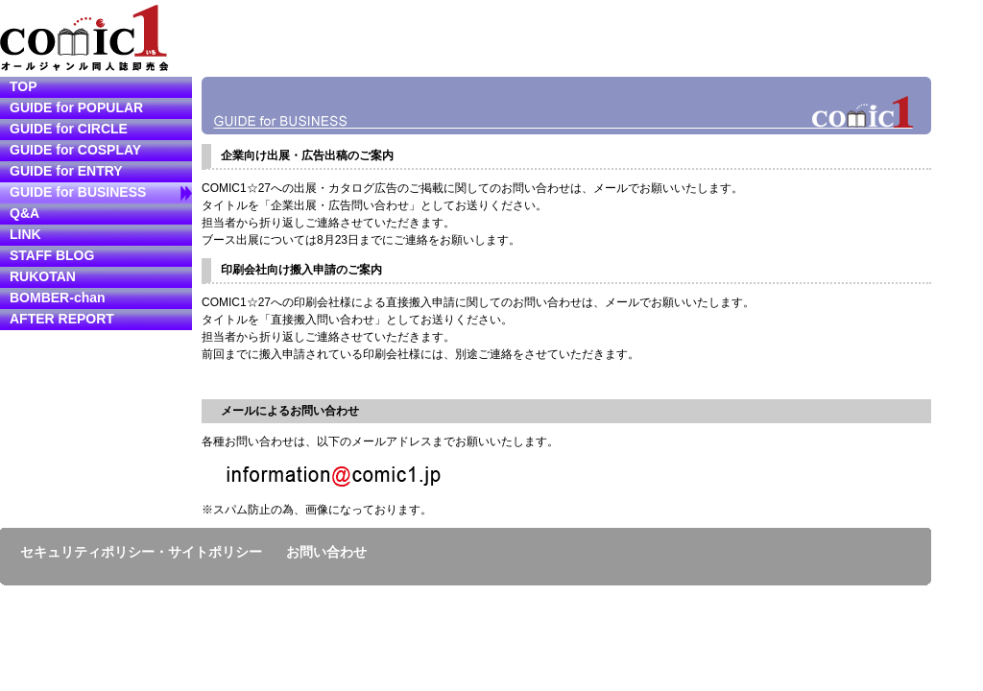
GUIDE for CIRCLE (69, 128)
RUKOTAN (43, 276)
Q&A (24, 213)
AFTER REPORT (62, 318)
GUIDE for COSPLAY (75, 149)
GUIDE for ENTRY (66, 171)
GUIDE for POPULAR (76, 107)
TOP (23, 86)
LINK (25, 234)
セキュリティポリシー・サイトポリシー (141, 552)
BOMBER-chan (58, 297)
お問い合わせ (326, 552)
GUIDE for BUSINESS (78, 192)
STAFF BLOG (52, 255)
